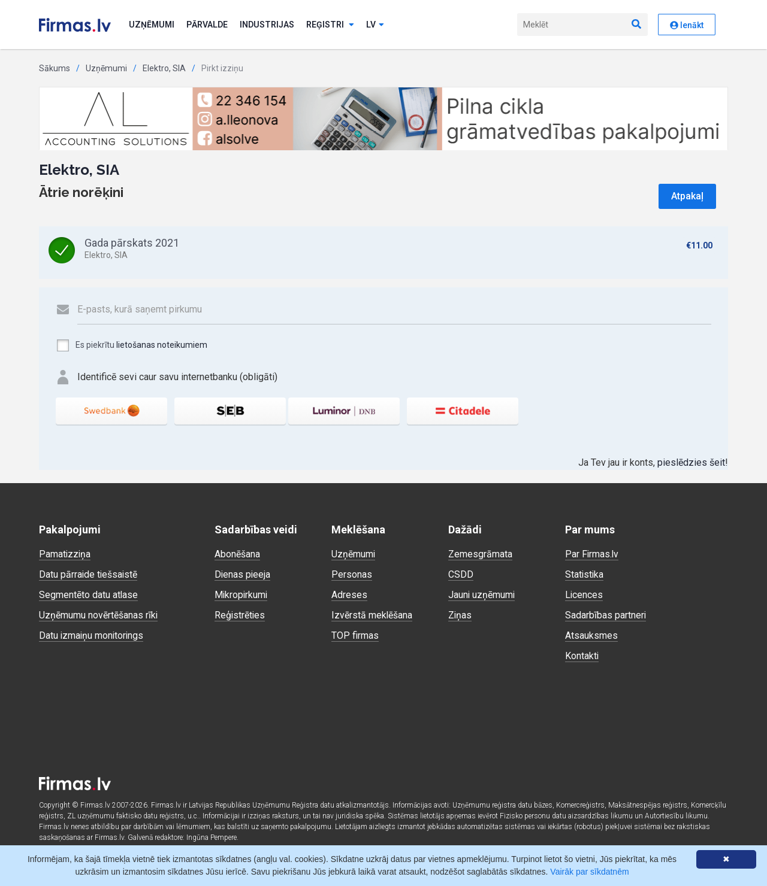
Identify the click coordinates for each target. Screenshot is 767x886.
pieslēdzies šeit (691, 462)
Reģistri (330, 24)
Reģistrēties (240, 615)
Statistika (585, 574)
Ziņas (460, 615)
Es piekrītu (131, 345)
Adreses (349, 594)
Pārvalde (207, 24)
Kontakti (582, 656)
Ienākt (686, 25)
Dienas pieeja (243, 574)
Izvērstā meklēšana (372, 615)
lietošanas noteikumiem (161, 345)
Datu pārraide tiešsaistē (89, 574)
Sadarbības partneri (606, 615)
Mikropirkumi (242, 594)
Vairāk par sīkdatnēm (589, 871)
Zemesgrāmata (480, 554)
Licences (584, 594)
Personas (351, 574)
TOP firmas (355, 635)
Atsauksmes (591, 635)
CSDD (460, 574)
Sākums (54, 68)
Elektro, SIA (164, 68)
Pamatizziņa (65, 554)
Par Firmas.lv (592, 554)
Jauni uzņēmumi (482, 594)
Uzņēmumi (151, 24)
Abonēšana (237, 554)
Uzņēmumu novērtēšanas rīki (98, 615)
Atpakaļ (687, 196)
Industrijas (267, 24)
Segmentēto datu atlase (88, 594)
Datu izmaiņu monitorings (92, 635)
